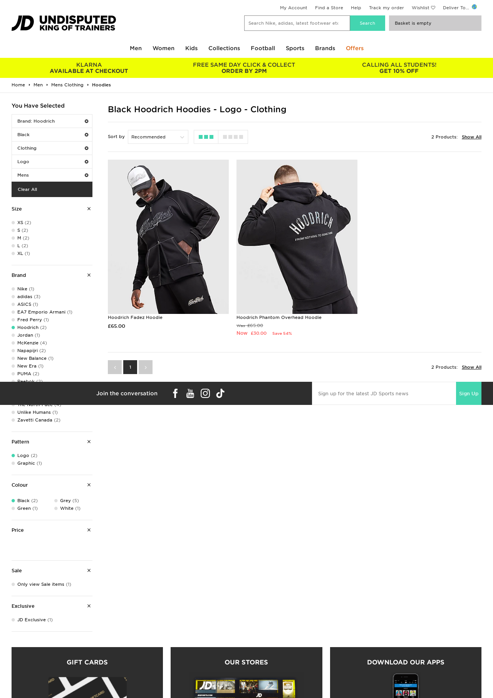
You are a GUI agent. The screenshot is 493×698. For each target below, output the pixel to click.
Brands (325, 48)
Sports (295, 48)
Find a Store (329, 7)
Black (52, 134)
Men (136, 48)
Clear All (27, 189)
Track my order (386, 7)
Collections (224, 48)
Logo (52, 161)
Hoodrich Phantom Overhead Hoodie (277, 315)
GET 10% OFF (399, 68)
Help (356, 7)
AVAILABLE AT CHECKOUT (89, 68)
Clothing (52, 148)
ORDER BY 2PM (244, 68)
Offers (355, 48)
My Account (293, 7)
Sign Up (468, 391)
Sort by (116, 136)
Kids (191, 48)
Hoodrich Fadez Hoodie (135, 315)
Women (163, 48)
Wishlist (420, 7)
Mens (52, 175)
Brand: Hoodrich (52, 121)
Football (263, 48)
